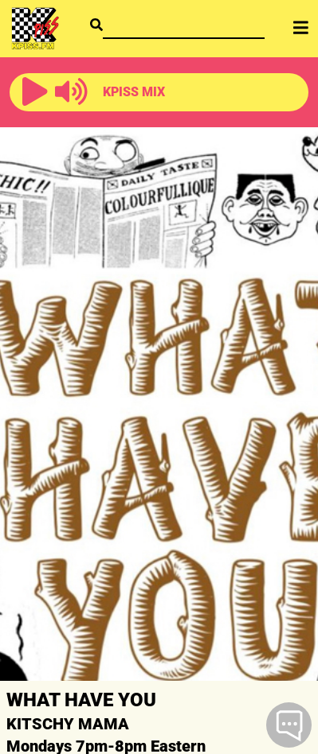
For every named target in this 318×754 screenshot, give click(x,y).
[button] (35, 92)
